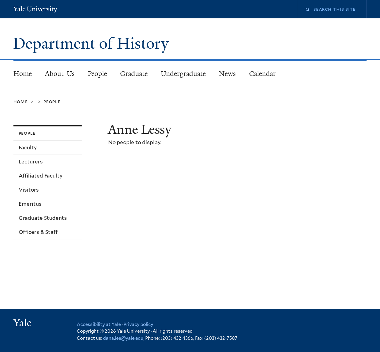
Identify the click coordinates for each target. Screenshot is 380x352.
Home (22, 73)
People (97, 73)
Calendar (262, 73)
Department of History (93, 43)
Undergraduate (183, 73)
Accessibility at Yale (99, 324)
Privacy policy (138, 324)
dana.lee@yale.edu (123, 338)
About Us (60, 73)
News (227, 73)
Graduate (134, 73)
